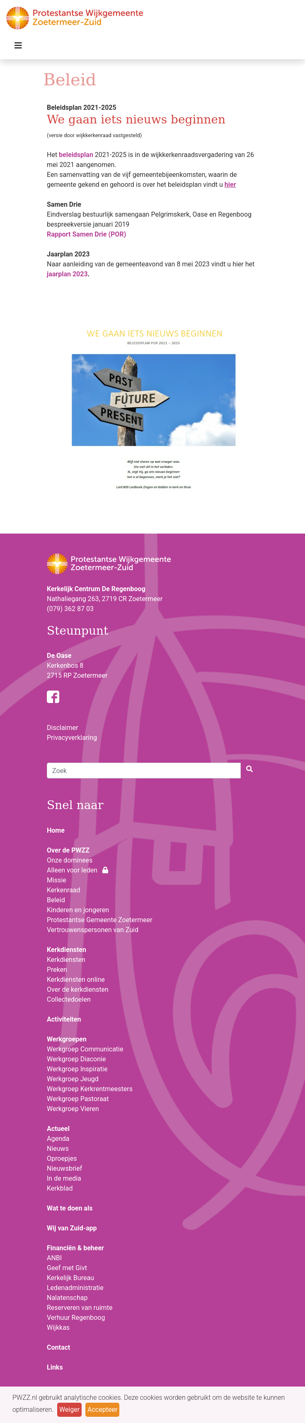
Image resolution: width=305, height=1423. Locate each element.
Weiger (69, 1409)
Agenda (58, 1139)
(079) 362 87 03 (70, 609)
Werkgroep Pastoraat (78, 1099)
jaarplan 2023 (67, 274)
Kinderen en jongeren (78, 910)
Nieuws (58, 1148)
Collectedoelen (69, 999)
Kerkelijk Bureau (70, 1278)
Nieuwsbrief (64, 1168)
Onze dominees (69, 860)
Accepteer (102, 1409)
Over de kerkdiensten (78, 989)
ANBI (54, 1258)
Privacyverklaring (72, 738)
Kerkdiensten (66, 960)
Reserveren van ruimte (79, 1308)
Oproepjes (62, 1158)
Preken (57, 970)
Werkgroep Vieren (73, 1109)
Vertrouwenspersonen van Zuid (92, 930)
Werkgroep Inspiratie (77, 1069)
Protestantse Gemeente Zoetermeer (99, 920)
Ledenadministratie (75, 1288)
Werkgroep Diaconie (76, 1059)
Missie (56, 880)
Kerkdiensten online (76, 979)
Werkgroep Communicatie (85, 1049)
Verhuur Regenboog (76, 1318)
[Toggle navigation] (18, 47)
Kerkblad (60, 1188)
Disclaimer (62, 728)
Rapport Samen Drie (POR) (86, 234)
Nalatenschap (67, 1298)
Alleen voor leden (77, 870)
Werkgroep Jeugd (73, 1079)
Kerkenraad (63, 890)
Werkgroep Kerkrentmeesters (90, 1089)
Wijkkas (58, 1327)
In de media (64, 1178)
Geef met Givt (67, 1268)
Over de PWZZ (68, 850)
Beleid (56, 900)
